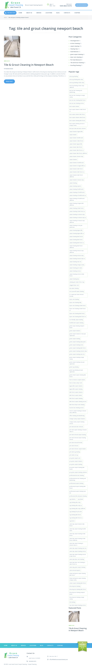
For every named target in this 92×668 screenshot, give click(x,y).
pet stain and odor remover (76, 426)
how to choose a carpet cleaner (77, 379)
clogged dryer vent (74, 285)
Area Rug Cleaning (75, 65)
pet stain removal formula (75, 442)
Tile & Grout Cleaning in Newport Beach (78, 629)
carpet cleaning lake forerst (76, 236)
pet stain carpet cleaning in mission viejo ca (78, 430)
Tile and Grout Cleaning (77, 62)
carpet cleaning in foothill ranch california (77, 199)
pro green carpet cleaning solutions (78, 472)
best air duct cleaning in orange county (77, 96)
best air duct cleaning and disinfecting (75, 91)
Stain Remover (74, 51)
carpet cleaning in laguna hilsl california (76, 204)
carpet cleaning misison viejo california (76, 251)
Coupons (77, 13)
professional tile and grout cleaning (78, 496)
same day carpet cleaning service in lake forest (77, 555)
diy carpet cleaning (74, 288)
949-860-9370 (10, 13)
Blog (58, 13)
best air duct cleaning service (76, 103)
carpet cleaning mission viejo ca (77, 258)
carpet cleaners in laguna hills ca (77, 165)
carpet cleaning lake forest (76, 239)
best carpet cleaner (74, 106)
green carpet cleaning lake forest (77, 348)
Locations (49, 13)
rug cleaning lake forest (75, 514)
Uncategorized (74, 40)
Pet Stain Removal (75, 60)
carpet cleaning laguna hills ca (76, 233)
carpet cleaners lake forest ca (76, 172)
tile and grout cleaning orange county (76, 598)
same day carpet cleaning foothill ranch (77, 529)
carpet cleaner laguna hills (75, 144)
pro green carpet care (74, 458)
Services (38, 13)
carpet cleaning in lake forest (76, 208)
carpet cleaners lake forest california (76, 175)
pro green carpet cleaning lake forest (76, 468)
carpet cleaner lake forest (75, 147)
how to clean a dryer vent (75, 382)
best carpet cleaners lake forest (77, 117)
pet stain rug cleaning (74, 452)
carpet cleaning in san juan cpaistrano (75, 226)
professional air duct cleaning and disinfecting (77, 479)
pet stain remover (73, 445)
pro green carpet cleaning (75, 464)
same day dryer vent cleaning (76, 559)
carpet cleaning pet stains (75, 268)
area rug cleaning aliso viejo (76, 79)
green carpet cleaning (76, 54)
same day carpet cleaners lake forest (76, 524)
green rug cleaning (74, 367)
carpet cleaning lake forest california (76, 246)
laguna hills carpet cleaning (75, 389)
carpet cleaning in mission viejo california (77, 221)
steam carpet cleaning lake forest (77, 583)
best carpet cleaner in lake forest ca (77, 110)
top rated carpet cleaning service (77, 605)
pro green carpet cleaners (75, 461)
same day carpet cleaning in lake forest (77, 534)
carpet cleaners (73, 159)
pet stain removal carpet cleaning (77, 434)
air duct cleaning (75, 43)
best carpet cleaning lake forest (77, 120)
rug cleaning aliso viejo (74, 502)
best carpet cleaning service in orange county (76, 124)
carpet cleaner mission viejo (76, 156)
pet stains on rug (73, 455)
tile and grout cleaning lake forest (77, 589)
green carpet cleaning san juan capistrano (76, 363)
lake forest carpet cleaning (76, 398)
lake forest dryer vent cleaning (77, 404)
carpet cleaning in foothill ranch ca (77, 195)
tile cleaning (72, 602)
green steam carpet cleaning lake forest (77, 375)
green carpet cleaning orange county (76, 358)
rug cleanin (80, 499)
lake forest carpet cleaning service (77, 401)
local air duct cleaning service (76, 407)
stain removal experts (74, 570)
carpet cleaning (74, 46)
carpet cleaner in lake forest (76, 141)
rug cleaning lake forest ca (75, 517)
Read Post (9, 81)
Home (5, 17)
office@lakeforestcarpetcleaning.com (58, 659)
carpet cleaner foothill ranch (76, 137)
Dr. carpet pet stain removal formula (76, 295)
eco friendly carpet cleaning (76, 319)
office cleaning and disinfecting (76, 415)
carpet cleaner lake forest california (78, 153)
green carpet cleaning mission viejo (78, 351)
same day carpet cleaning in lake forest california (77, 539)
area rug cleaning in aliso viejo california (76, 86)
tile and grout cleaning (74, 586)
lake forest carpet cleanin (75, 395)
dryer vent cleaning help (75, 302)
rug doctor (72, 521)
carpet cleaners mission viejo (76, 180)
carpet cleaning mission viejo (76, 255)
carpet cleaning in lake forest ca (77, 211)
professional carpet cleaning (76, 483)
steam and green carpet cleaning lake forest (77, 574)
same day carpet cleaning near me (77, 548)
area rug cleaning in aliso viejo (76, 82)
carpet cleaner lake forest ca (76, 150)
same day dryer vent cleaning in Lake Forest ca (77, 563)
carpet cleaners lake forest (76, 168)
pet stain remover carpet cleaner (77, 448)
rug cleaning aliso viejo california (77, 508)
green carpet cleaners (74, 330)
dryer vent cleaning (75, 57)
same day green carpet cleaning (77, 567)
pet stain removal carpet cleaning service (77, 438)
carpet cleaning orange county (76, 264)
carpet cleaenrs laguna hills (76, 131)
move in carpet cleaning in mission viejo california (77, 411)
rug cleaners (72, 499)
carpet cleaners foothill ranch (76, 162)
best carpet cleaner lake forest (77, 114)
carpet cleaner (73, 134)
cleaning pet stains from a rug (76, 282)
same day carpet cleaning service (77, 551)
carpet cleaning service (75, 271)
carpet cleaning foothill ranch (76, 189)
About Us (29, 13)
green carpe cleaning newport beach (76, 326)
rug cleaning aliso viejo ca (75, 505)
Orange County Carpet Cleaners (77, 418)
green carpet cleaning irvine (76, 345)
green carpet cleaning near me (77, 354)
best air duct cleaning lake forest (77, 100)
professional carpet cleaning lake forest (77, 487)
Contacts (67, 13)
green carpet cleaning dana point (77, 341)
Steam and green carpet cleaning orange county (77, 579)
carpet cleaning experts (75, 186)
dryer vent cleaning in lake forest (77, 305)
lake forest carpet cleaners (76, 392)
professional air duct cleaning (76, 475)
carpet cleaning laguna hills (75, 230)
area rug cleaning (73, 76)
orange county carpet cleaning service (76, 422)
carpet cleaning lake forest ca (76, 242)
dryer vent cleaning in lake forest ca (77, 309)
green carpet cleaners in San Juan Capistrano (77, 334)
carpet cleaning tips (74, 279)
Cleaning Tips (74, 49)
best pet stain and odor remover (77, 128)
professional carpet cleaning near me (77, 492)
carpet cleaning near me (75, 261)
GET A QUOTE (81, 5)
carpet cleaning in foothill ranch (77, 192)
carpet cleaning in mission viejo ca (77, 217)
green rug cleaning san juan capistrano (76, 370)
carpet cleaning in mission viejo (77, 214)
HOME (20, 13)
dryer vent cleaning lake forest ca (77, 316)
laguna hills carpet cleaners (76, 386)
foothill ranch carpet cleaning (76, 322)
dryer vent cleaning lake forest (77, 313)
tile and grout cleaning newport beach (77, 593)
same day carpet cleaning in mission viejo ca (76, 544)
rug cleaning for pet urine (75, 511)
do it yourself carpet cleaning (76, 291)
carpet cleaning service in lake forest (76, 274)
